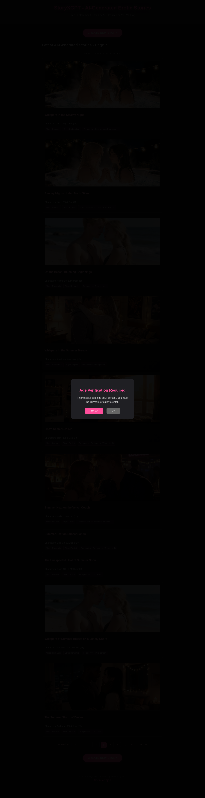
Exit (113, 411)
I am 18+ (94, 411)
